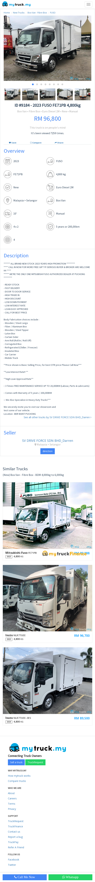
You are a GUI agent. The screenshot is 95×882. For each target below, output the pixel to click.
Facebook (13, 859)
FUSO (52, 12)
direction (48, 451)
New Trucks (18, 12)
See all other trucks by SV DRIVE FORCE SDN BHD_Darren (57, 417)
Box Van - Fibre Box (37, 12)
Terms (11, 803)
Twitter (12, 864)
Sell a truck (16, 762)
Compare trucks (17, 781)
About (11, 793)
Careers (12, 798)
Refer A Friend (16, 847)
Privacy (12, 809)
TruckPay (13, 842)
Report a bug (15, 837)
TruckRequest (35, 762)
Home (7, 12)
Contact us (14, 831)
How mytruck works (19, 775)
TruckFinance (15, 826)
